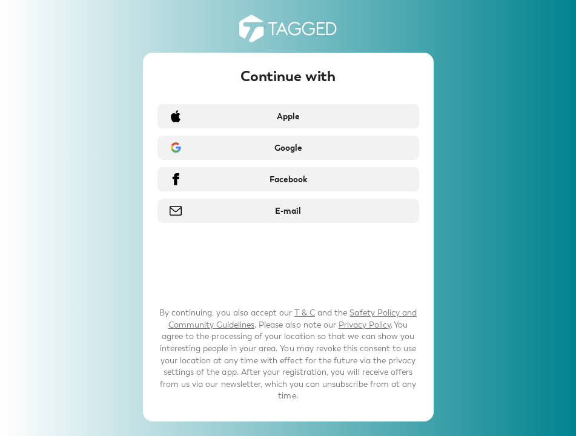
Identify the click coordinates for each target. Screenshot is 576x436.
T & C (304, 313)
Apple (288, 116)
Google (288, 148)
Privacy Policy (365, 325)
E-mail (288, 211)
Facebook (288, 179)
